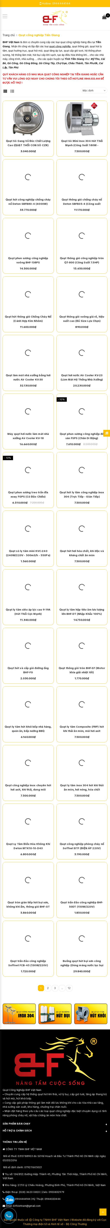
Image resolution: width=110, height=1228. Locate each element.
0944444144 (61, 3)
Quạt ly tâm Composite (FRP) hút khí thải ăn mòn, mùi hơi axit (82, 729)
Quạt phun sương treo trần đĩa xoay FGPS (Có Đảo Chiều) (28, 494)
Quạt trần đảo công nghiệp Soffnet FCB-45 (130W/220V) (28, 963)
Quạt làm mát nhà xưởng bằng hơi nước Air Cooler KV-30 (28, 377)
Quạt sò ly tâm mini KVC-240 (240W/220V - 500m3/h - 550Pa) (28, 553)
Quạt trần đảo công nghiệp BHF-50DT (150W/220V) (81, 904)
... (62, 988)
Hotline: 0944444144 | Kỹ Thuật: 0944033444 (33, 1199)
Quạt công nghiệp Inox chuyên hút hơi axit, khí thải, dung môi (28, 787)
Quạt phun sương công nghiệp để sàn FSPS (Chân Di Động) (82, 436)
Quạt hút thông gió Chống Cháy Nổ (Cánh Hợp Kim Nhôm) (28, 319)
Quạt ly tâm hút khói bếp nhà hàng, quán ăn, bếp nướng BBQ (28, 729)
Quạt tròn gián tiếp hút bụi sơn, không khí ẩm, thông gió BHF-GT (28, 904)
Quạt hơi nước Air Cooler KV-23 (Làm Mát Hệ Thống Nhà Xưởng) (82, 377)
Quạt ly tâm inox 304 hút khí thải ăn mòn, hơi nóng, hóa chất (82, 787)
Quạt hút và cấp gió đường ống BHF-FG (28, 670)
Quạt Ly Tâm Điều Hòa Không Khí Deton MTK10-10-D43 (28, 846)
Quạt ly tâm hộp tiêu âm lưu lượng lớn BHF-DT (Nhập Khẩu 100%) (81, 612)
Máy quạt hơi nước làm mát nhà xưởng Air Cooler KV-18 (28, 436)
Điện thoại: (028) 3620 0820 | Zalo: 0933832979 (34, 1192)
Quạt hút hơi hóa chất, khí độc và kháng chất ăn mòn (82, 553)
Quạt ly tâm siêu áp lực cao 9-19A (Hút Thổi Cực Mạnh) (28, 612)
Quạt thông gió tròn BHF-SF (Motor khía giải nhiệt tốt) (82, 670)
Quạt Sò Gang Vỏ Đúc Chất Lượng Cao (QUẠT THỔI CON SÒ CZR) (28, 143)
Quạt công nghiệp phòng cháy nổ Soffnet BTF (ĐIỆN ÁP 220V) (82, 846)
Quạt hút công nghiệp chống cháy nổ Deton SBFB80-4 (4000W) (28, 202)
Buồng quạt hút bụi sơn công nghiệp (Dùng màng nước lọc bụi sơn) (81, 963)
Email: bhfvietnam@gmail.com (23, 1205)
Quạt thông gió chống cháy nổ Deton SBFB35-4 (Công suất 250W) (82, 202)
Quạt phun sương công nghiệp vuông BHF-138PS (28, 260)
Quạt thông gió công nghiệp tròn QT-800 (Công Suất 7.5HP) (82, 260)
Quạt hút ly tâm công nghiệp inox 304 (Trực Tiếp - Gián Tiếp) (82, 494)
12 (69, 988)
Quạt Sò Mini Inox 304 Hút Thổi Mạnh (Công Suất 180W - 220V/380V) (82, 143)
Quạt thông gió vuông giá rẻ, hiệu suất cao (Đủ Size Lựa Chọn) (81, 319)
